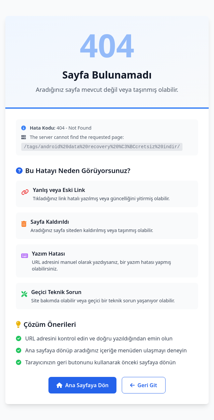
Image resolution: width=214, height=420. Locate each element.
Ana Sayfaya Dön (82, 385)
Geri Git (143, 385)
